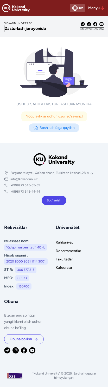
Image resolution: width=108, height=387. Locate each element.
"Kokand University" (47, 373)
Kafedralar (64, 267)
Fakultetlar (64, 259)
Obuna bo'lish (24, 339)
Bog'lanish (54, 200)
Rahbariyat (64, 242)
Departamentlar (68, 251)
